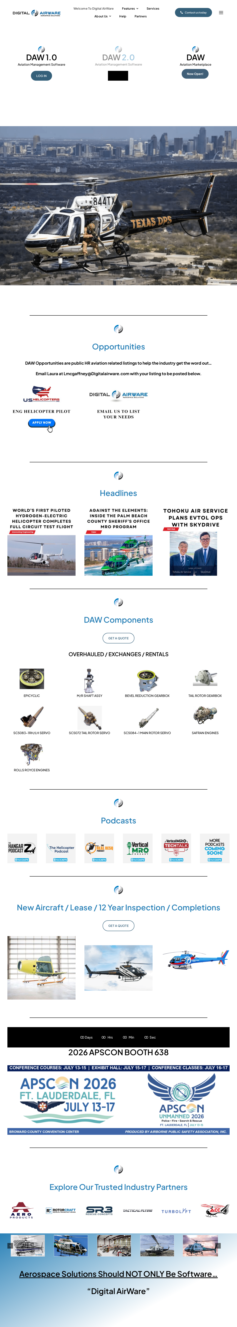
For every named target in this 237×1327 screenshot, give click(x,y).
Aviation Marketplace (195, 64)
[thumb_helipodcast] (61, 835)
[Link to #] (221, 13)
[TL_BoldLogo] (176, 1209)
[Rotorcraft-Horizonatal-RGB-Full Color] (61, 1209)
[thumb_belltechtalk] (176, 835)
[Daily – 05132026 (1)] (118, 508)
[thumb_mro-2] (138, 835)
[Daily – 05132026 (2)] (195, 508)
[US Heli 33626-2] (41, 382)
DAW (195, 57)
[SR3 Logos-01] (99, 1206)
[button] (10, 1246)
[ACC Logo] (215, 1205)
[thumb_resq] (99, 835)
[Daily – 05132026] (41, 508)
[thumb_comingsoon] (215, 835)
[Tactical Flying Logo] (138, 1211)
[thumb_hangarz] (22, 835)
